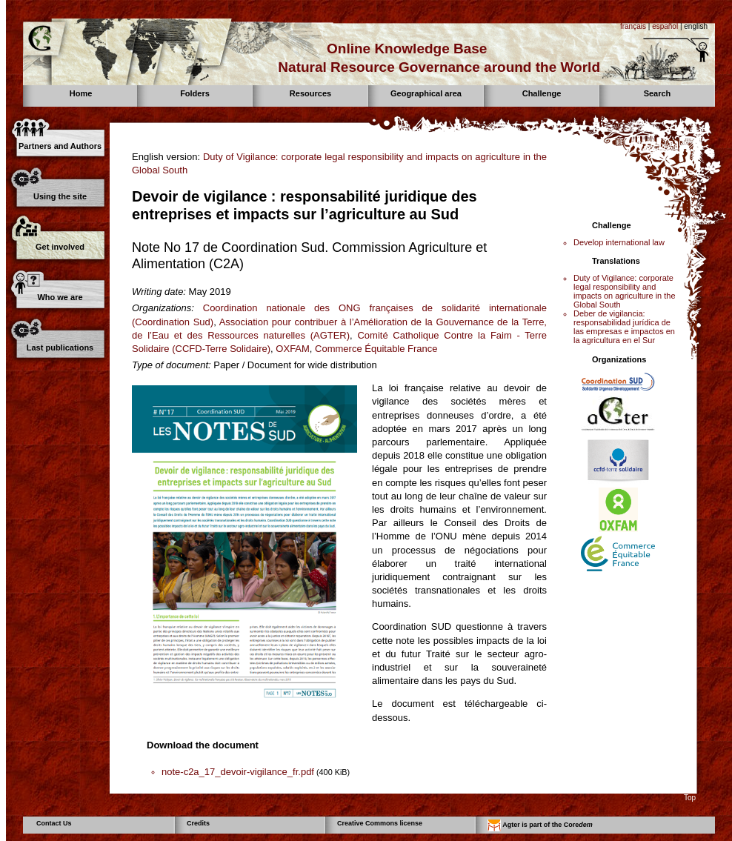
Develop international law (619, 242)
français (633, 26)
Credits (198, 823)
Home (81, 93)
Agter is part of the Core (540, 825)
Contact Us (54, 823)
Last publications (60, 347)
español (665, 26)
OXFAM (293, 348)
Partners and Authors (60, 146)
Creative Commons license (379, 823)
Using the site (60, 196)
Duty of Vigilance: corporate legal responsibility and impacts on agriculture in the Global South (624, 291)
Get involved (60, 246)
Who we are (59, 297)
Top (690, 798)
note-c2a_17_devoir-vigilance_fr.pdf (238, 771)
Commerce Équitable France (376, 348)
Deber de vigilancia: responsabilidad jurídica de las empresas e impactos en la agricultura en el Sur (624, 327)
